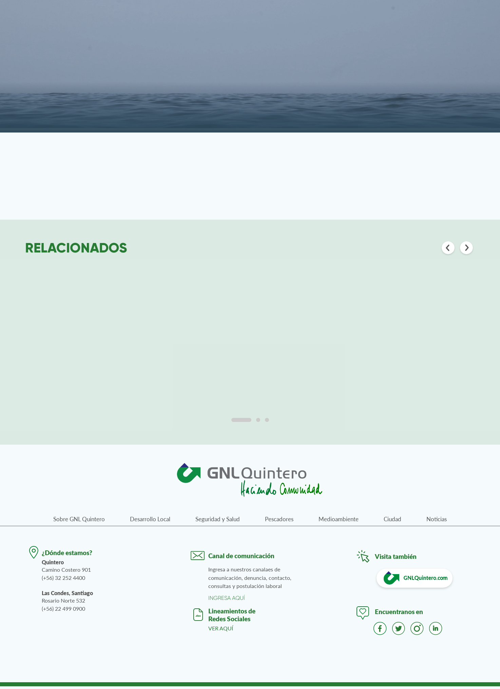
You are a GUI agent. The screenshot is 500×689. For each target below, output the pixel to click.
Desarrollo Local (150, 521)
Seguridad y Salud (217, 521)
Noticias (436, 521)
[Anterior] (448, 248)
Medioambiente (339, 521)
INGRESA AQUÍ (226, 600)
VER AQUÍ (220, 631)
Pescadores (279, 521)
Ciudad (392, 521)
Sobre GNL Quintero (79, 521)
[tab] (241, 423)
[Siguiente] (466, 248)
